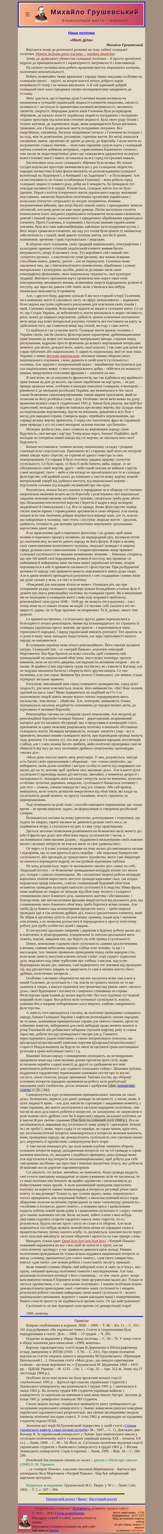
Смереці (54, 1530)
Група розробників (69, 1513)
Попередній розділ (60, 1499)
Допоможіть (81, 1508)
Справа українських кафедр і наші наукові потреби (78, 1428)
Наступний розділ (103, 1499)
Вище (82, 1499)
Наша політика (81, 33)
